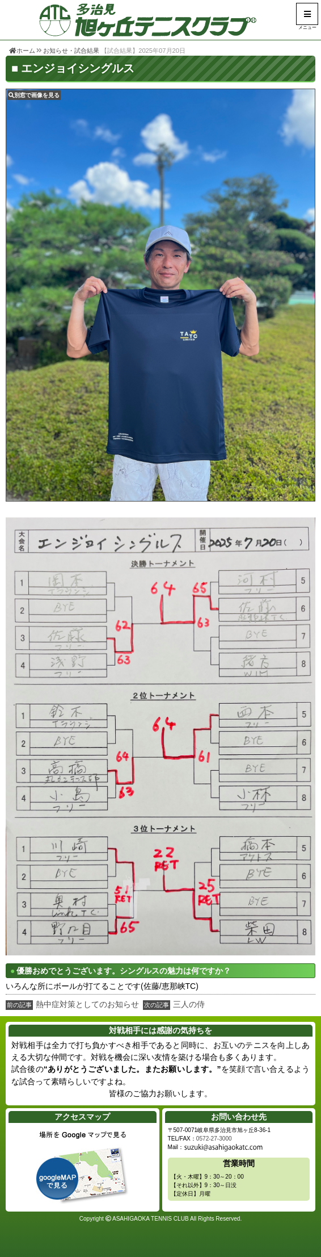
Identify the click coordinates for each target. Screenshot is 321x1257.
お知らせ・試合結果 (71, 50)
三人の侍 (189, 1004)
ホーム (22, 50)
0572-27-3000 (214, 1138)
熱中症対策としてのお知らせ (87, 1004)
